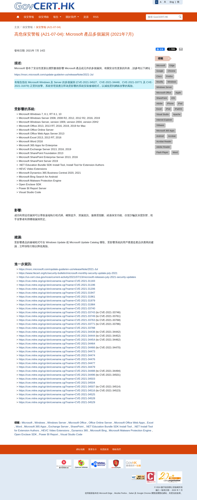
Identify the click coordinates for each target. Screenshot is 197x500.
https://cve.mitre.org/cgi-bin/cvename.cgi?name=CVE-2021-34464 (57, 344)
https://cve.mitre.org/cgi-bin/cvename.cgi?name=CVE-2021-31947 (57, 293)
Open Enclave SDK (25, 434)
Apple (178, 92)
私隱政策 (104, 449)
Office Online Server (100, 422)
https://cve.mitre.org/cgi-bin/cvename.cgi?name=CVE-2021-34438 (57, 332)
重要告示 (92, 449)
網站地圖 (80, 449)
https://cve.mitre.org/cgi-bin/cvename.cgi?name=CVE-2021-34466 (57, 348)
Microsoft (27, 422)
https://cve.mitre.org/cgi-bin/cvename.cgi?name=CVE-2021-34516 (57, 391)
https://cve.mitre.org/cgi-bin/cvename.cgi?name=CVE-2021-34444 (57, 336)
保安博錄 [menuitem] (43, 16)
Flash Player (162, 152)
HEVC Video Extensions (55, 430)
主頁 (16, 27)
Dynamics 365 (79, 430)
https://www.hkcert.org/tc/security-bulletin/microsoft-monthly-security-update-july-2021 (68, 273)
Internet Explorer (164, 120)
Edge (172, 65)
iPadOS (178, 109)
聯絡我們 (116, 449)
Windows (40, 422)
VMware (160, 125)
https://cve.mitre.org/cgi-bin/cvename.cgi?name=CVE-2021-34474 (57, 355)
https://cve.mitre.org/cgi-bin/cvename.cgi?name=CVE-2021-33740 (57, 309)
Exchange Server (58, 426)
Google (159, 71)
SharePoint (77, 426)
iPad (180, 103)
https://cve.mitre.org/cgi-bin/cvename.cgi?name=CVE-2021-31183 (57, 281)
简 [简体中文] (178, 2)
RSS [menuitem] (95, 16)
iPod (168, 109)
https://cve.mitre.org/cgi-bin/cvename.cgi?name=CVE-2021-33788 (57, 328)
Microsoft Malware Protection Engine (130, 430)
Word (19, 426)
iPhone (170, 103)
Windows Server (56, 422)
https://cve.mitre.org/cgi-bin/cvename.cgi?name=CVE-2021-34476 (57, 359)
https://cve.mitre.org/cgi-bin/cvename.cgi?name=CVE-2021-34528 (57, 398)
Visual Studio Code (71, 434)
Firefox (169, 76)
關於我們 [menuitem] (71, 16)
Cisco (159, 76)
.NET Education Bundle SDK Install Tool (109, 426)
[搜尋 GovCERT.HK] (164, 17)
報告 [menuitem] (56, 16)
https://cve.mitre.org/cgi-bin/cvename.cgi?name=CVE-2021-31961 (57, 297)
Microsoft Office (77, 422)
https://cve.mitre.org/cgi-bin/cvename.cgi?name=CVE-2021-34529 (57, 402)
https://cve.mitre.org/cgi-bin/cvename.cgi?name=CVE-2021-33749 (57, 316)
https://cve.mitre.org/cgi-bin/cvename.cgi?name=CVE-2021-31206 (57, 289)
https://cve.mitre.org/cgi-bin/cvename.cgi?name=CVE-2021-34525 (57, 394)
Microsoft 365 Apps (35, 426)
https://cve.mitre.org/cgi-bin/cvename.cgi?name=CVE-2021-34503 (57, 379)
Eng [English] (172, 2)
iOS (173, 98)
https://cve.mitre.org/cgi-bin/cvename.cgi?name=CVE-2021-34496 (57, 375)
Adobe (159, 103)
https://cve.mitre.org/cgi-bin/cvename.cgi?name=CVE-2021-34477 (57, 363)
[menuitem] (17, 17)
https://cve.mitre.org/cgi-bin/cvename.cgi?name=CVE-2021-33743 (57, 312)
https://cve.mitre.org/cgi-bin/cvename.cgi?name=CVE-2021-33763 (57, 320)
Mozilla (159, 82)
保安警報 (27, 27)
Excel (150, 422)
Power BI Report (48, 434)
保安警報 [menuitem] (29, 16)
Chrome (171, 71)
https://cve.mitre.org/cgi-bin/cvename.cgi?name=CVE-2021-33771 (57, 324)
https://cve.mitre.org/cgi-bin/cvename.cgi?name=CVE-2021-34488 (57, 371)
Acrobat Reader (163, 141)
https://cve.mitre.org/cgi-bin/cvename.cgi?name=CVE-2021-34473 (57, 352)
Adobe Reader (163, 147)
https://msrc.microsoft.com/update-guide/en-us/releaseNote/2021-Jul (53, 75)
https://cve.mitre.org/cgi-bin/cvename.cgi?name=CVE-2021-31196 (57, 285)
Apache (176, 114)
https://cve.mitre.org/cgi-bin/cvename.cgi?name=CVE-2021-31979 (57, 301)
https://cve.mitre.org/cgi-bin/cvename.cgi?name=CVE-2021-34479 (57, 367)
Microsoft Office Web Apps (129, 422)
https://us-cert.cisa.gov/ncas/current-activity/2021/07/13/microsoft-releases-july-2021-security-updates (77, 277)
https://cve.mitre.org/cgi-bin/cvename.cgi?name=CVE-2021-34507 (57, 387)
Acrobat (171, 136)
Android (160, 136)
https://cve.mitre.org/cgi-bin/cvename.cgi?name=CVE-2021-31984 (57, 305)
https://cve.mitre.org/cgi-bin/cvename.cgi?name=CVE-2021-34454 (57, 340)
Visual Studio (162, 114)
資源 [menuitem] (86, 16)
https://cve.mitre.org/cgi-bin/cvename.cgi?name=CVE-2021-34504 (57, 383)
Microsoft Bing (98, 430)
